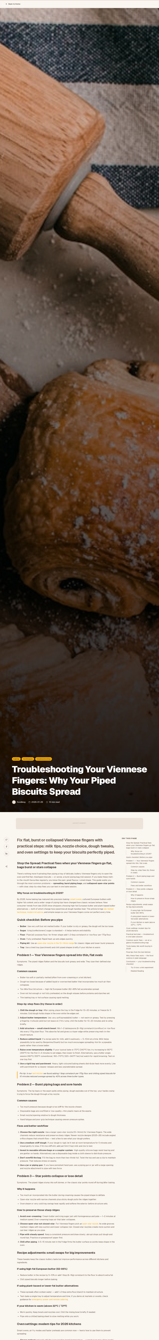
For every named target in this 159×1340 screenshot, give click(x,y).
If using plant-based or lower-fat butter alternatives (143, 917)
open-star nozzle (90, 1223)
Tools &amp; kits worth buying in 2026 (139, 947)
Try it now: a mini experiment (142, 967)
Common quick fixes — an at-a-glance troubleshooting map (139, 941)
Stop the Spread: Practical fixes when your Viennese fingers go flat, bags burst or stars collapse (140, 845)
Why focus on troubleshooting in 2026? (141, 852)
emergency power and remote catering (50, 1299)
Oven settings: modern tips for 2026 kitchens (138, 929)
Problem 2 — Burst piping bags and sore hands (140, 877)
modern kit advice (35, 912)
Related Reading (137, 971)
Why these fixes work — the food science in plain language (139, 956)
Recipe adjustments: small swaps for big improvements (139, 905)
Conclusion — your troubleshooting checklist (140, 962)
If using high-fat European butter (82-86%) (141, 911)
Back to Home (12, 4)
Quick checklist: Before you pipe (139, 857)
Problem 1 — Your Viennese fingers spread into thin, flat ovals (140, 862)
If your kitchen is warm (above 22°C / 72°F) (143, 923)
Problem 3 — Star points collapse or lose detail (139, 890)
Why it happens (137, 895)
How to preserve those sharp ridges (142, 899)
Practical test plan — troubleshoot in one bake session (140, 935)
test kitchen (37, 1073)
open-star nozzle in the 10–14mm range (55, 943)
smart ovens (76, 899)
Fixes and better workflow (141, 885)
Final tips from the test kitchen (138, 952)
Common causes (137, 867)
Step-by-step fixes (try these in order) (143, 871)
